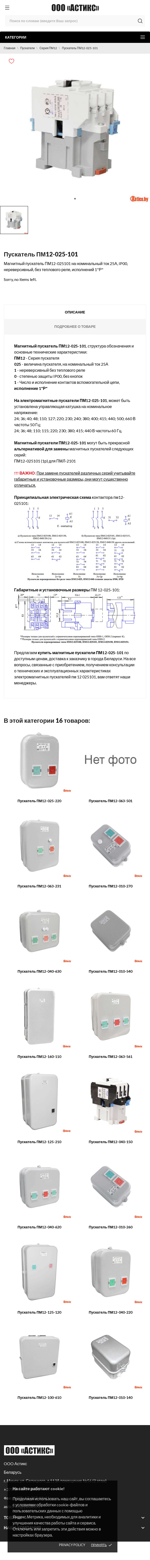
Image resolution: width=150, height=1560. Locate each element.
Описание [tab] (75, 312)
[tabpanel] (75, 129)
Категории (75, 37)
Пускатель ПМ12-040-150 (111, 1142)
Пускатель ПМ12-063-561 (111, 1056)
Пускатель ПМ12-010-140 (111, 1397)
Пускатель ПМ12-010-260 (111, 1227)
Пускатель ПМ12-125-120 (39, 1312)
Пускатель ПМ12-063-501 (111, 801)
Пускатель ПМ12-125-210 (39, 1142)
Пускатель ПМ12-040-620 (39, 1227)
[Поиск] (75, 20)
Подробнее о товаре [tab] (75, 326)
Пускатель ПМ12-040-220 (111, 1312)
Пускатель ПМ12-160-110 (39, 1056)
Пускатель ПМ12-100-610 (39, 1397)
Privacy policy (72, 1545)
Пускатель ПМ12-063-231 (39, 886)
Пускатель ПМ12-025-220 (39, 801)
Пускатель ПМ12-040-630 (39, 971)
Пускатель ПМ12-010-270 (111, 886)
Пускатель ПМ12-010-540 (111, 971)
